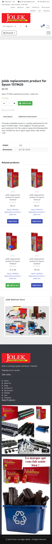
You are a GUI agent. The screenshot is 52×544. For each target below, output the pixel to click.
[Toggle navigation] (48, 33)
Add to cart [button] (14, 285)
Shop (28, 7)
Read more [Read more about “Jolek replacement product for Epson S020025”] (37, 285)
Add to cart (26, 103)
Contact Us (35, 7)
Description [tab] (8, 116)
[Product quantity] (9, 103)
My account (46, 7)
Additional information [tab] (27, 116)
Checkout (46, 11)
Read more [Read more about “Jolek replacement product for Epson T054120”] (37, 221)
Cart (39, 11)
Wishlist (33, 11)
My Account (8, 33)
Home (13, 7)
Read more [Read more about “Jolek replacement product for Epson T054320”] (12, 221)
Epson (13, 192)
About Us (20, 7)
